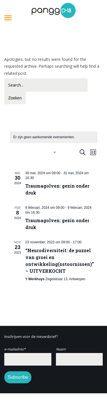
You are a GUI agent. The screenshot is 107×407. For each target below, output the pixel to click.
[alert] (53, 137)
